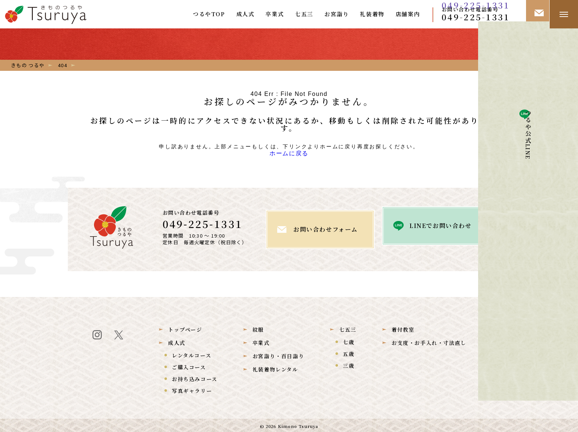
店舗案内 (408, 14)
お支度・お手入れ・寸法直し (428, 341)
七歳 (348, 340)
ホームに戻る (289, 154)
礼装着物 (372, 14)
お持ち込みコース (194, 377)
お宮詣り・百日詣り (278, 354)
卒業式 (274, 14)
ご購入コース (189, 365)
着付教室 (402, 327)
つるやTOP (209, 14)
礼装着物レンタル (275, 367)
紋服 (258, 327)
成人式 (245, 14)
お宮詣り (336, 14)
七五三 (304, 14)
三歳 (348, 363)
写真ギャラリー (192, 389)
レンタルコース (191, 353)
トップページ (185, 327)
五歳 (348, 352)
